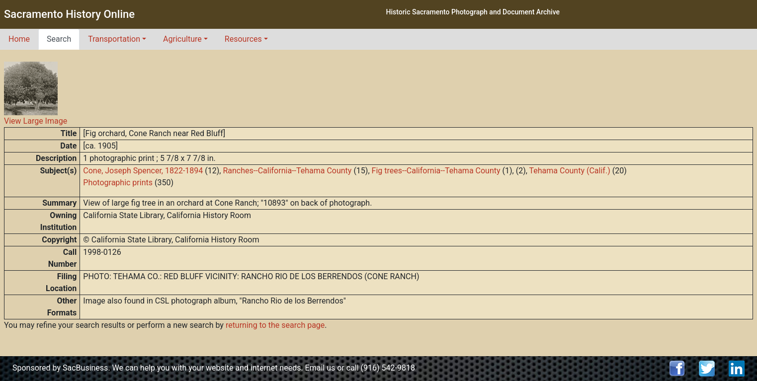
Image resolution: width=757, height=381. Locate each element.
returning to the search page (275, 325)
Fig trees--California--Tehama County (436, 170)
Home (19, 39)
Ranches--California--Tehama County (287, 170)
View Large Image (35, 121)
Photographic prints (118, 182)
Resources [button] (243, 39)
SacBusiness (85, 368)
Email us (320, 368)
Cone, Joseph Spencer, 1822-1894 (143, 170)
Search (59, 39)
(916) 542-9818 (388, 368)
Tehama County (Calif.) (569, 170)
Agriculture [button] (182, 39)
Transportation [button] (114, 39)
